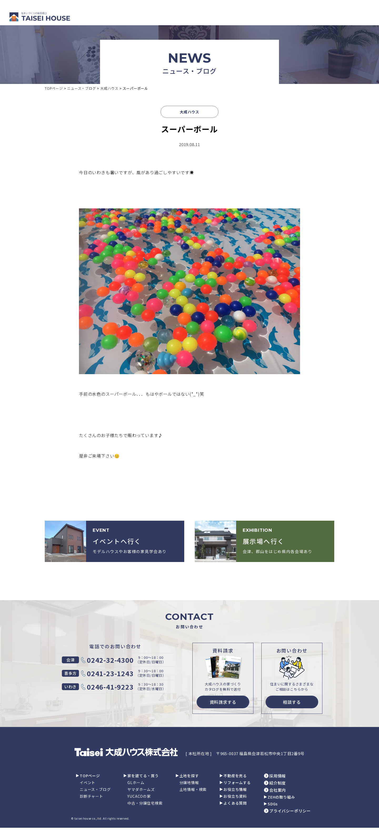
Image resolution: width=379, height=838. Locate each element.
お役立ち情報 (235, 789)
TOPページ (90, 775)
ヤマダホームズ (141, 789)
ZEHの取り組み (281, 797)
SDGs (273, 803)
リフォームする (237, 782)
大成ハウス (189, 111)
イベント (87, 782)
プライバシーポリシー (290, 810)
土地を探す (189, 775)
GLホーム (135, 782)
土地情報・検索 (193, 789)
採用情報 (277, 775)
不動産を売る (235, 775)
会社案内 (277, 789)
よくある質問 (235, 803)
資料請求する (223, 702)
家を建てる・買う (142, 775)
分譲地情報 (189, 782)
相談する (292, 702)
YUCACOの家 (139, 796)
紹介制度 (277, 782)
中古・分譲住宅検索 (144, 803)
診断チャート (91, 796)
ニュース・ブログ (95, 789)
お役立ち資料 (235, 796)
